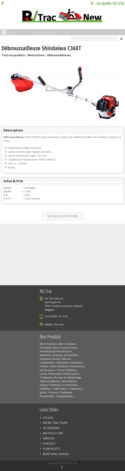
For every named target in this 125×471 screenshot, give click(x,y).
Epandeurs (77, 362)
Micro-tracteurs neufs (65, 347)
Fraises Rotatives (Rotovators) (66, 366)
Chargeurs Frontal (50, 358)
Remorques (55, 373)
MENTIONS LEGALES (56, 454)
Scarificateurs (70, 384)
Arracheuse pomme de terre (56, 351)
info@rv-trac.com (54, 324)
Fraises (44, 366)
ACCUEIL (48, 417)
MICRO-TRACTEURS (55, 423)
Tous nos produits (13, 55)
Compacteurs (47, 362)
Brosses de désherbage (67, 377)
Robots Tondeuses (50, 384)
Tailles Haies (59, 388)
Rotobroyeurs (71, 373)
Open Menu (4, 32)
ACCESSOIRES (51, 428)
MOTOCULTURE (53, 433)
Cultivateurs (62, 362)
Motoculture (36, 55)
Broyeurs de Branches (65, 355)
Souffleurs (45, 388)
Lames (43, 373)
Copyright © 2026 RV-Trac (62, 463)
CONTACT (49, 443)
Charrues (66, 358)
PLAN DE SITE (51, 449)
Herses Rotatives (67, 370)
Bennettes (46, 355)
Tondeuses (46, 377)
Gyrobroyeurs (48, 370)
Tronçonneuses (64, 396)
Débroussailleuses (59, 55)
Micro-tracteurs (48, 343)
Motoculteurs (69, 381)
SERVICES (49, 438)
